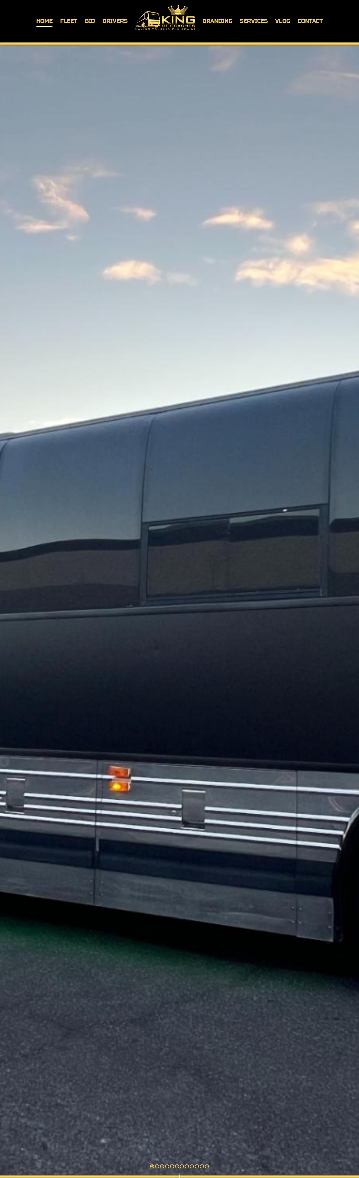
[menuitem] (44, 21)
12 (207, 1166)
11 (202, 1166)
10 (197, 1166)
